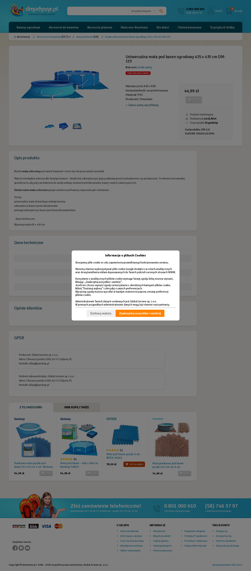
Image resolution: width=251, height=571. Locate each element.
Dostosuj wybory (100, 313)
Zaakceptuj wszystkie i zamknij (140, 313)
